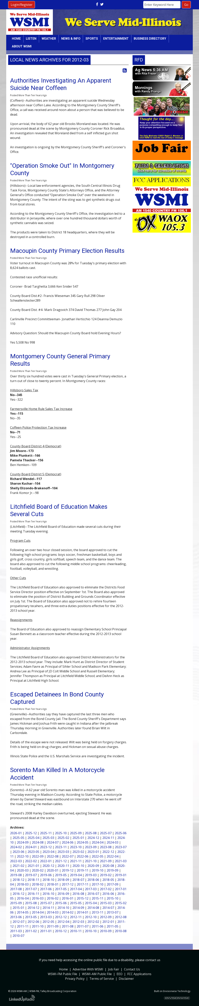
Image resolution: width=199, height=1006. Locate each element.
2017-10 (97, 884)
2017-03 (91, 889)
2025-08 (91, 833)
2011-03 (16, 931)
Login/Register (21, 5)
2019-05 (61, 875)
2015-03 (106, 903)
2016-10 (48, 894)
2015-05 (76, 903)
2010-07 (18, 936)
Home (16, 38)
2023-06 (18, 852)
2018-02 (38, 884)
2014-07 (108, 908)
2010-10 (91, 931)
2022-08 (52, 856)
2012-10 (91, 917)
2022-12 (108, 852)
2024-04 (97, 842)
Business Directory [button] (150, 38)
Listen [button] (31, 38)
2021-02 (18, 866)
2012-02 (93, 922)
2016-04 (23, 898)
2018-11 (33, 880)
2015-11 (97, 898)
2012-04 (63, 922)
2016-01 (67, 898)
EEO (119, 974)
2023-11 (61, 847)
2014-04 (38, 912)
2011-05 (112, 926)
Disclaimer (126, 978)
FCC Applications (139, 974)
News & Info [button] (70, 38)
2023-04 (48, 852)
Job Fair (113, 969)
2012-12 (61, 917)
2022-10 (23, 856)
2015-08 (31, 903)
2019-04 (76, 875)
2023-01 (93, 852)
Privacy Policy (75, 978)
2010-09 (106, 931)
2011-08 (67, 926)
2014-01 (82, 912)
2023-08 (106, 847)
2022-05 (97, 856)
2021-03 (121, 861)
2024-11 (108, 838)
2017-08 (16, 889)
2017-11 (82, 884)
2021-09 (106, 861)
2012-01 (108, 922)
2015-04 (91, 903)
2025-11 (46, 833)
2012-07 (18, 922)
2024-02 (16, 847)
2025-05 (18, 838)
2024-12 (93, 838)
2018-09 (63, 880)
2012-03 (78, 922)
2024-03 (112, 842)
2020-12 (48, 866)
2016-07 (93, 894)
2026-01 (16, 833)
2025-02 (63, 838)
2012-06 (33, 922)
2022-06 (82, 856)
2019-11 (82, 870)
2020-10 (78, 866)
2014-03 (52, 912)
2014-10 (63, 908)
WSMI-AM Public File (97, 974)
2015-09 (16, 903)
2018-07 (78, 880)
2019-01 (121, 875)
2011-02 (31, 931)
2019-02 (106, 875)
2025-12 (31, 833)
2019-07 (31, 875)
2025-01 (78, 838)
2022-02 (31, 861)
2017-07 (31, 889)
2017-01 (121, 889)
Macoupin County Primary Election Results (67, 250)
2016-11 (33, 894)
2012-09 (106, 917)
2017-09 (112, 884)
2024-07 (52, 842)
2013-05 (31, 917)
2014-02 (67, 912)
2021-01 (33, 866)
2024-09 (23, 842)
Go (186, 5)
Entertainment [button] (116, 38)
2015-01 (18, 908)
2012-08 (121, 917)
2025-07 (106, 833)
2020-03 (23, 870)
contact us (152, 960)
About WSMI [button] (21, 46)
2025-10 (61, 833)
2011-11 (23, 926)
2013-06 (16, 917)
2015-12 (82, 898)
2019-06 (46, 875)
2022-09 (38, 856)
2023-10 (76, 847)
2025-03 (48, 838)
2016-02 (52, 898)
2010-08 (121, 931)
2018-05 (108, 880)
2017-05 (61, 889)
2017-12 (67, 884)
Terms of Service (101, 978)
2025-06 (121, 833)
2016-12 (18, 894)
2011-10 (38, 926)
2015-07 (46, 903)
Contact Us (132, 969)
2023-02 (78, 852)
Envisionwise (170, 991)
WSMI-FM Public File (62, 974)
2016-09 (63, 894)
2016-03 (38, 898)
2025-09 (76, 833)
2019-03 (91, 875)
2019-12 (67, 870)
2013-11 (97, 912)
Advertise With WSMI (88, 969)
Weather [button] (49, 38)
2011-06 (97, 926)
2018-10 (48, 880)
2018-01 (52, 884)
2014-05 (23, 912)
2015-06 (61, 903)
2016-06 (108, 894)
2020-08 (108, 866)
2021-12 (61, 861)
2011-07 (82, 926)
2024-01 (31, 847)
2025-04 (33, 838)
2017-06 (46, 889)
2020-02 (38, 870)
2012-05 (48, 922)
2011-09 (52, 926)
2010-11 (76, 931)
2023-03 (63, 852)
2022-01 (46, 861)
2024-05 (82, 842)
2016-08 (78, 894)
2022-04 (112, 856)
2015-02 (121, 903)
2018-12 (18, 880)
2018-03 (23, 884)
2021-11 (76, 861)
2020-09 (93, 866)
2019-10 (97, 870)
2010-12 (61, 931)
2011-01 (46, 931)
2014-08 (93, 908)
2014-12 (33, 908)
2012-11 (76, 917)
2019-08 (16, 875)
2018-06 (93, 880)
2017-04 (76, 889)
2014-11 (48, 908)
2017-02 (106, 889)
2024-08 (38, 842)
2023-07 (121, 847)
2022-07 (67, 856)
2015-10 (112, 898)
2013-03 (46, 917)
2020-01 (52, 870)
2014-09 (78, 908)
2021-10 (91, 861)
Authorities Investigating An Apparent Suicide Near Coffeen (60, 84)
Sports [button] (92, 38)
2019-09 (112, 870)
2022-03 (16, 861)
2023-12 (46, 847)
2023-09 (91, 847)
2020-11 (63, 866)
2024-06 (67, 842)
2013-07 (112, 912)
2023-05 (33, 852)
